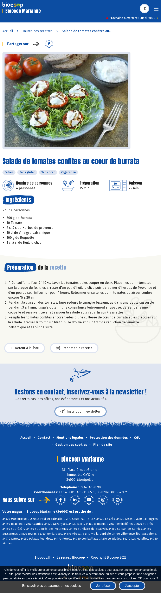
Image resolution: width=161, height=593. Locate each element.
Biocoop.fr (43, 557)
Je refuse (103, 585)
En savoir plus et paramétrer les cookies (51, 585)
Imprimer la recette (74, 348)
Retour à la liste (24, 348)
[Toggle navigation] (156, 10)
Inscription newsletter (80, 411)
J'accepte (132, 585)
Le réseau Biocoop (71, 557)
